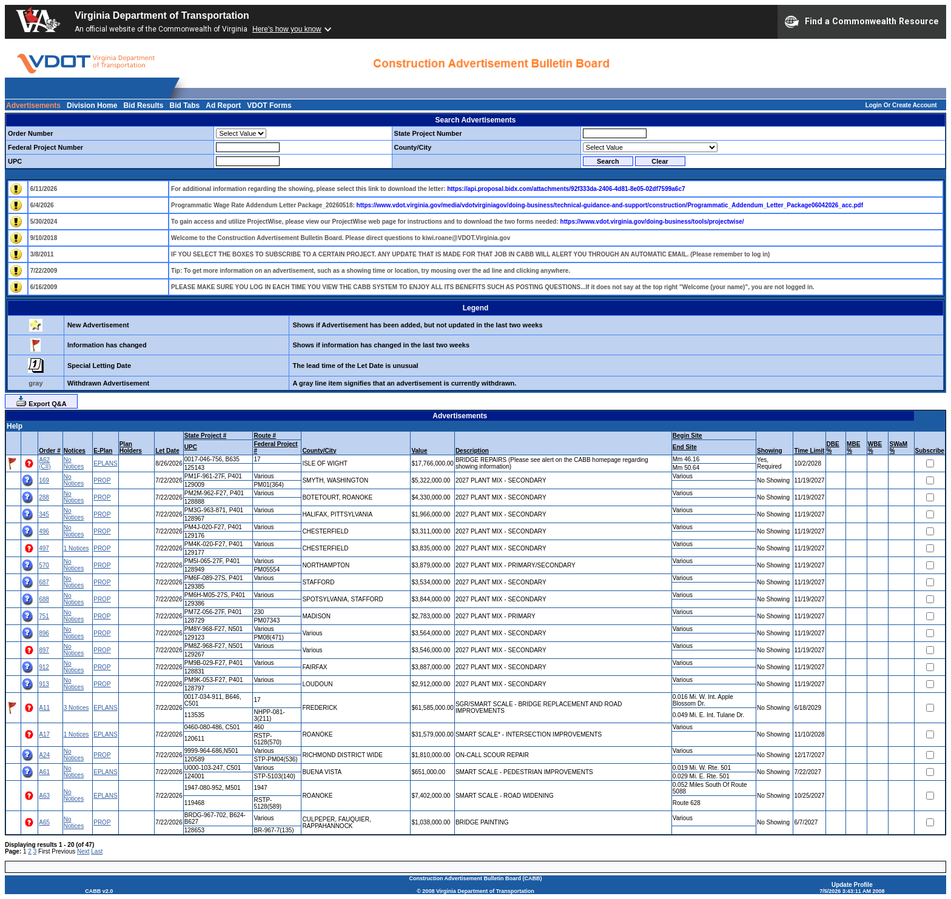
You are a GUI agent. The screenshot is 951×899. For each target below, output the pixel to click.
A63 (44, 795)
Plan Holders (130, 447)
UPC (190, 447)
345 (44, 514)
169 (44, 480)
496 (44, 531)
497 (44, 548)
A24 (44, 755)
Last (96, 851)
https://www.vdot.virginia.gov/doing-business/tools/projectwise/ (652, 221)
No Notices (74, 463)
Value (419, 450)
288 (44, 497)
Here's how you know (286, 29)
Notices (75, 450)
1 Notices (76, 548)
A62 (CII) (44, 463)
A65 (44, 822)
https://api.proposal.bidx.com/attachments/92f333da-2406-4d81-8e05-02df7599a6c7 (566, 188)
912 (44, 667)
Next (83, 851)
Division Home (92, 105)
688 (44, 599)
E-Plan (102, 450)
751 (44, 616)
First (44, 851)
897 (44, 650)
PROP (101, 480)
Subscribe (929, 450)
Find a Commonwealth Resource (862, 22)
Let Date (167, 450)
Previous (63, 851)
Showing (769, 450)
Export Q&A (41, 401)
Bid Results (143, 105)
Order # (50, 450)
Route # (265, 435)
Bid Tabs (184, 105)
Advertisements (33, 105)
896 (44, 633)
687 (44, 582)
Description (472, 450)
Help (14, 426)
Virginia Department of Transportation (162, 15)
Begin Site (687, 435)
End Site (685, 447)
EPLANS (105, 463)
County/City (319, 450)
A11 (44, 707)
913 (44, 684)
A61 (44, 772)
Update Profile (852, 884)
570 (44, 565)
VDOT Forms (269, 105)
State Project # (205, 435)
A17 (44, 734)
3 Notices (76, 707)
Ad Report (223, 105)
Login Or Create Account (901, 105)
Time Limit (809, 450)
